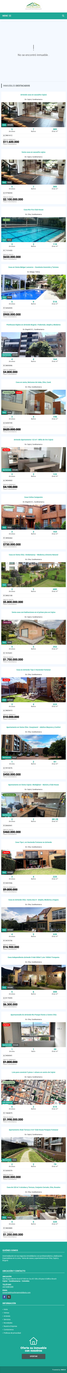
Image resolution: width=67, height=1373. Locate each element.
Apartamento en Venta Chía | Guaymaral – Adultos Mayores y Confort (33, 727)
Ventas (6, 1313)
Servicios (7, 1319)
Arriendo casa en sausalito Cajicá (33, 95)
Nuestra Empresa (10, 1326)
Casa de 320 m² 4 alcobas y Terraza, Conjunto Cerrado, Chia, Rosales (33, 1187)
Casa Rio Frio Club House (33, 210)
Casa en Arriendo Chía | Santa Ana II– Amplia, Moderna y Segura (33, 900)
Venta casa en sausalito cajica (33, 152)
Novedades (8, 1323)
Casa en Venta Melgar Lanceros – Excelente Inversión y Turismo (33, 267)
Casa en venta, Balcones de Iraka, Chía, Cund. (33, 382)
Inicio (6, 1309)
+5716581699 (7, 1287)
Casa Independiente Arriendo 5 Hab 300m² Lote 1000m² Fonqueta (33, 957)
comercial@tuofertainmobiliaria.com (16, 1293)
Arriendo (7, 1316)
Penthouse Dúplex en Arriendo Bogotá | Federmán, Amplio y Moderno (34, 325)
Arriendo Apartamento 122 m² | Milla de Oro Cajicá (33, 440)
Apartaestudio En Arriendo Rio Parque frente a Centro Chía (34, 1015)
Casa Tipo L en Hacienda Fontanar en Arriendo (33, 842)
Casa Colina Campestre (33, 497)
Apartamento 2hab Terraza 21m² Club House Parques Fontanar (33, 1130)
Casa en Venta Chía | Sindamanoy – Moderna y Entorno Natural (33, 555)
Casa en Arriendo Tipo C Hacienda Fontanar (33, 670)
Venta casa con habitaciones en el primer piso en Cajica (33, 612)
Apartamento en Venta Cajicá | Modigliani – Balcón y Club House (33, 785)
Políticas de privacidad (12, 1333)
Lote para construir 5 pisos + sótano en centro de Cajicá (33, 1072)
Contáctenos (9, 1330)
